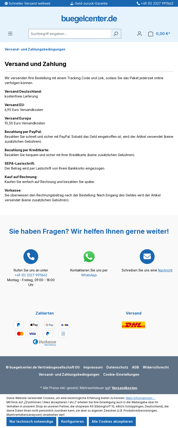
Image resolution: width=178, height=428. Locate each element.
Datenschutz (117, 367)
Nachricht (165, 270)
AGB (135, 367)
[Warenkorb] (159, 33)
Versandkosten (124, 388)
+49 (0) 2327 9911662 (31, 275)
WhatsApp (89, 275)
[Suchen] (115, 33)
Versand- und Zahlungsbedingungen (69, 374)
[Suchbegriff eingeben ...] (70, 33)
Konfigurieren (72, 421)
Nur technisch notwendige (31, 421)
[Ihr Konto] (139, 33)
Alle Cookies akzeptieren (112, 421)
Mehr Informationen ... (140, 398)
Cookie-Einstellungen (121, 374)
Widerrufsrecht (156, 367)
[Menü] (10, 33)
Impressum (93, 367)
